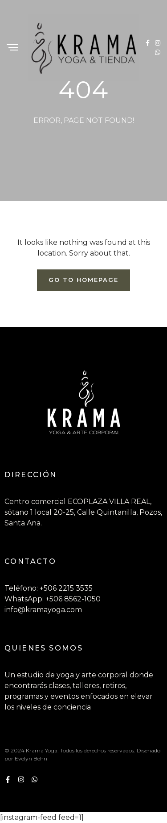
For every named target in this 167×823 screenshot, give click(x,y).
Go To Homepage (83, 279)
